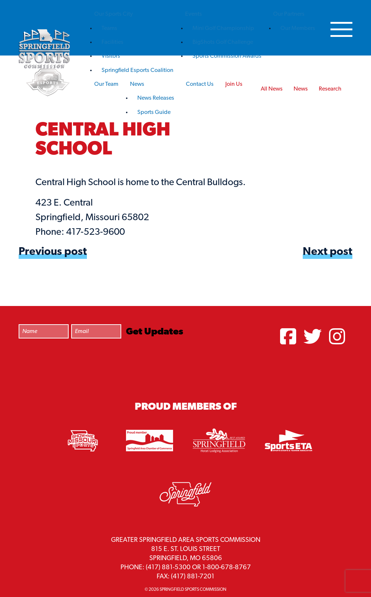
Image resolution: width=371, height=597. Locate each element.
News (137, 84)
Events (193, 14)
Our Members (297, 28)
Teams (109, 28)
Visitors (111, 56)
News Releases (155, 98)
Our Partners (289, 14)
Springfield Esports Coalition (137, 70)
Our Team (106, 84)
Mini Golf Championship (223, 28)
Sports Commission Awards (226, 56)
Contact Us (200, 84)
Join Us (233, 84)
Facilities (112, 42)
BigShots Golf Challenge (222, 42)
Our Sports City (113, 14)
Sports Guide (154, 112)
